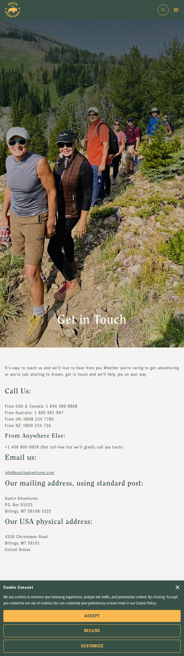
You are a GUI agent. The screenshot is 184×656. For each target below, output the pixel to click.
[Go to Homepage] (12, 9)
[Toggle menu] (176, 10)
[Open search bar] (163, 9)
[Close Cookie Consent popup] (177, 587)
